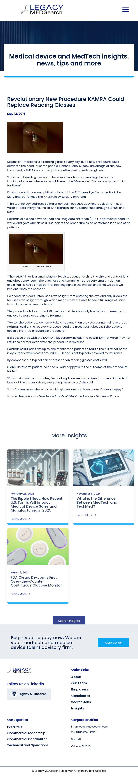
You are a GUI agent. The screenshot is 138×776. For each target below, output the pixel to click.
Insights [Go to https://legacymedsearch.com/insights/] (77, 708)
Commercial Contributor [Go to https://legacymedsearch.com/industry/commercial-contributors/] (27, 739)
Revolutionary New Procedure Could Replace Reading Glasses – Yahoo (68, 401)
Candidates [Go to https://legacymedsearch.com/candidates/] (80, 696)
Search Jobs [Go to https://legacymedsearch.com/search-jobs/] (81, 702)
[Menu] (125, 9)
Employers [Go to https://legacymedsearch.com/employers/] (79, 689)
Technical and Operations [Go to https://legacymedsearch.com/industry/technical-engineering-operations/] (27, 745)
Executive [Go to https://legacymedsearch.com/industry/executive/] (14, 727)
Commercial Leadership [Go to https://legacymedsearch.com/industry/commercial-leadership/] (26, 733)
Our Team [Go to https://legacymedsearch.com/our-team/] (79, 683)
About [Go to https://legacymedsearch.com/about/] (76, 677)
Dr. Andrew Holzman (21, 197)
